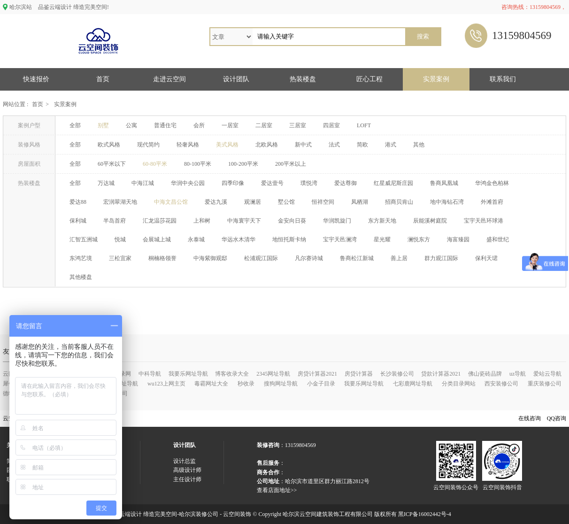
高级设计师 (187, 470)
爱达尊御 (345, 183)
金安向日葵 (292, 220)
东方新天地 (382, 220)
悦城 (120, 239)
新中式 (303, 144)
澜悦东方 (419, 239)
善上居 (399, 258)
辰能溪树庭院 (430, 220)
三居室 (297, 125)
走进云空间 (169, 79)
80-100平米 (197, 164)
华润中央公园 (188, 183)
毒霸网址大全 (211, 383)
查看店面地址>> (277, 490)
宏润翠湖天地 (120, 202)
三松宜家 (120, 258)
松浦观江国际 (261, 258)
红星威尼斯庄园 (393, 183)
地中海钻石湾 (447, 202)
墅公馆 (286, 202)
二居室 (263, 125)
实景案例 (436, 79)
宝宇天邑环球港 (483, 220)
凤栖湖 (359, 202)
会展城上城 (157, 239)
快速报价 (36, 79)
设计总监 (184, 461)
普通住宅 (165, 125)
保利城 (77, 220)
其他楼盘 (80, 277)
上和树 (201, 220)
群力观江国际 (441, 258)
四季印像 (233, 183)
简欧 (362, 144)
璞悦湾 (308, 183)
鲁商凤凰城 (444, 183)
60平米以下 (112, 164)
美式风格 (227, 144)
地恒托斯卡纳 (289, 239)
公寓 (131, 125)
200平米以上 (290, 164)
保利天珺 (486, 258)
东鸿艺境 (80, 258)
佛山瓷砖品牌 (485, 373)
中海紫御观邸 (210, 258)
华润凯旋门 (337, 220)
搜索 (423, 36)
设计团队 (236, 79)
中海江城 (142, 183)
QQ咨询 (556, 418)
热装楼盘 (303, 79)
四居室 (331, 125)
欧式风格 (109, 144)
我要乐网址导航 (188, 373)
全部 (75, 125)
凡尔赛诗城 (309, 258)
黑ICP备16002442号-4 (424, 514)
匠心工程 (369, 79)
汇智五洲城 (83, 239)
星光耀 (382, 239)
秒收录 (246, 383)
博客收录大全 (232, 373)
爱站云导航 (547, 373)
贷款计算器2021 (441, 373)
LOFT (364, 125)
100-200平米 (243, 164)
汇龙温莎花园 (160, 220)
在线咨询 (529, 418)
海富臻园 (458, 239)
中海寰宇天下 (244, 220)
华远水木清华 (238, 239)
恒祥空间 (323, 202)
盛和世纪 (497, 239)
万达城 (106, 183)
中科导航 (149, 373)
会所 (199, 125)
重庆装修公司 (544, 383)
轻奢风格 (188, 144)
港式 (390, 144)
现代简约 (148, 144)
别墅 (103, 125)
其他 (418, 144)
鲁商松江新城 (357, 258)
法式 (334, 144)
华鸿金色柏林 (492, 183)
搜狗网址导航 (281, 383)
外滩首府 (492, 202)
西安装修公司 (501, 383)
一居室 (230, 125)
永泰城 (196, 239)
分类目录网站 (459, 383)
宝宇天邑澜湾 (340, 239)
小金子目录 (321, 383)
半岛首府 (114, 220)
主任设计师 (187, 479)
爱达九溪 (216, 202)
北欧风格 (266, 144)
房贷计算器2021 (317, 373)
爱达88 (77, 202)
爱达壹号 (272, 183)
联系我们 (503, 79)
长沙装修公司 (397, 373)
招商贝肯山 (399, 202)
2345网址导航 (273, 373)
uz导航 (517, 373)
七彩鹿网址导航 (412, 383)
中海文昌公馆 (171, 202)
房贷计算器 (359, 373)
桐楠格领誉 (162, 258)
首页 (102, 79)
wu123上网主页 (166, 383)
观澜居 (252, 202)
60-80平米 (155, 164)
